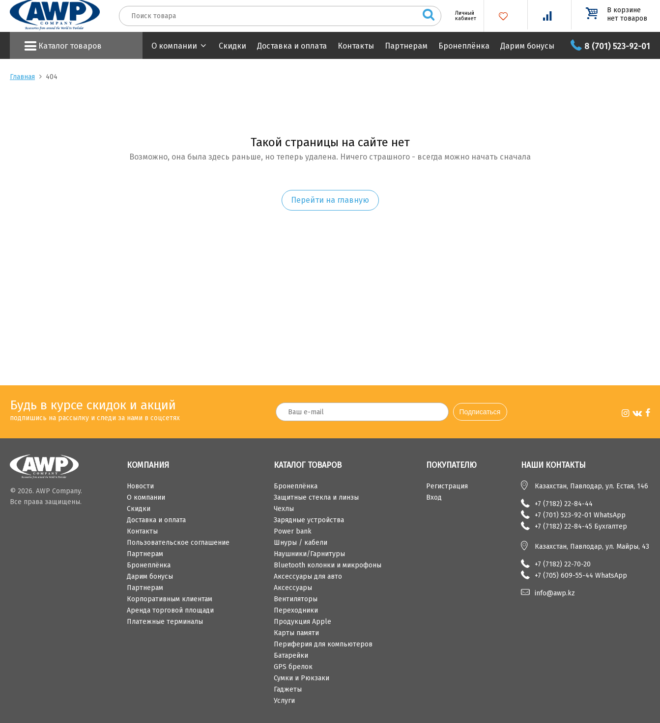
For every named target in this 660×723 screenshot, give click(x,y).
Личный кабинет (462, 15)
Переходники (296, 610)
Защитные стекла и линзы (316, 497)
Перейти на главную (330, 200)
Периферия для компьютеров (323, 644)
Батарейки (291, 655)
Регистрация (447, 486)
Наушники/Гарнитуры (309, 554)
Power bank (293, 531)
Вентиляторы (295, 599)
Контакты (356, 46)
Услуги (284, 700)
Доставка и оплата (292, 46)
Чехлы (284, 509)
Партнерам (406, 46)
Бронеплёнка (463, 46)
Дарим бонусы (527, 46)
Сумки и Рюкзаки (301, 678)
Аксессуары (293, 588)
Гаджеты (288, 689)
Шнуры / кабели (300, 542)
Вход (434, 497)
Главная (22, 77)
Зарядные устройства (309, 520)
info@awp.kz (555, 593)
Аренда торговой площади (170, 610)
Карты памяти (296, 633)
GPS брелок (293, 667)
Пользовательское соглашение (178, 542)
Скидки (232, 46)
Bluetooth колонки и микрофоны (327, 565)
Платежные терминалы (165, 621)
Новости (140, 486)
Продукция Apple (302, 621)
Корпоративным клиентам (169, 599)
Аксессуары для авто (308, 576)
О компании (174, 46)
